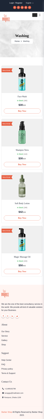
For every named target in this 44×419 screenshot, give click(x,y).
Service (4, 337)
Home (17, 41)
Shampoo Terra (22, 149)
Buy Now (22, 110)
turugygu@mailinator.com (12, 394)
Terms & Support (8, 374)
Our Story (5, 332)
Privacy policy (7, 370)
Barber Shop (7, 411)
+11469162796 (9, 390)
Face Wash (22, 96)
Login (11, 3)
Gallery (4, 341)
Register (18, 3)
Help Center (6, 361)
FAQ (3, 365)
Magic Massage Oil (22, 256)
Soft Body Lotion (22, 202)
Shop (3, 346)
